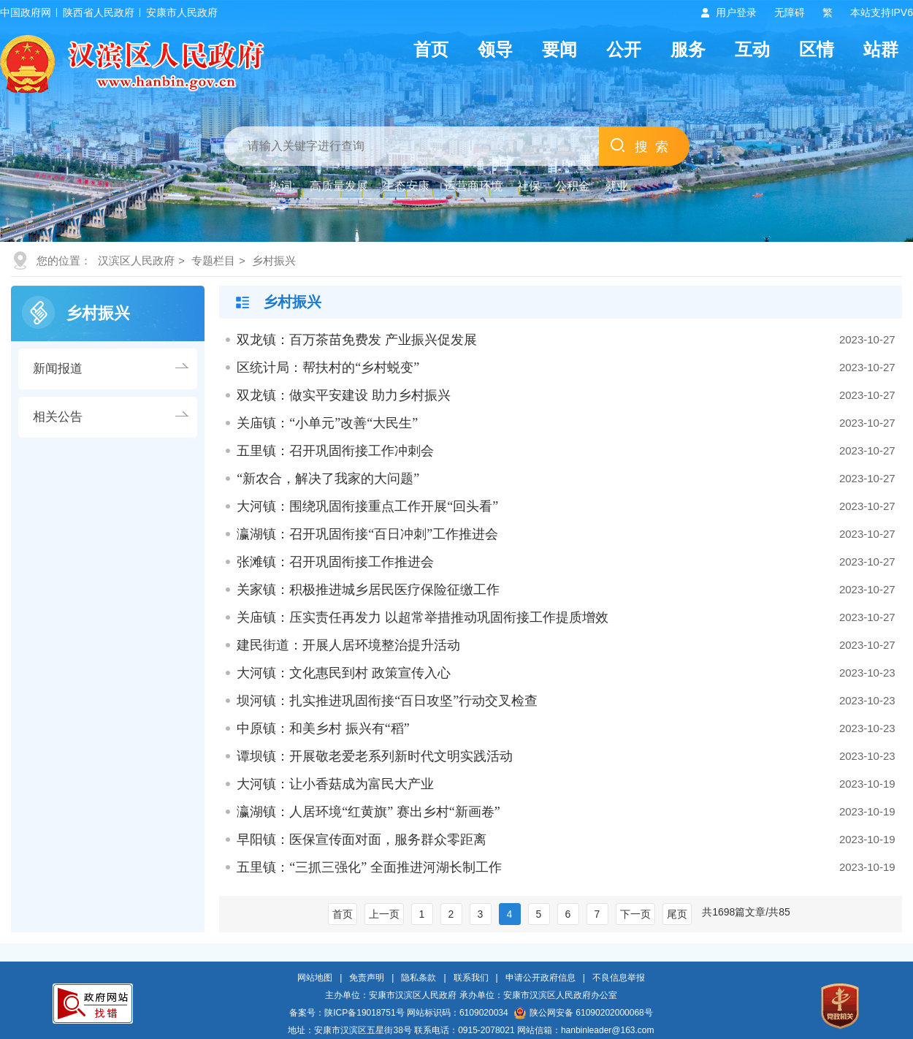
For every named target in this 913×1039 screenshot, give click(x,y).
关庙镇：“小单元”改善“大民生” (327, 423)
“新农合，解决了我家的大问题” (328, 478)
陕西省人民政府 (98, 12)
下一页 (635, 914)
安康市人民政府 (182, 12)
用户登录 (736, 12)
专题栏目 (213, 260)
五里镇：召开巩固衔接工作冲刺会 (335, 451)
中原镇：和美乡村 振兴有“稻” (323, 728)
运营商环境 (473, 186)
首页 (430, 49)
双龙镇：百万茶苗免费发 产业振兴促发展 (357, 339)
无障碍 (789, 12)
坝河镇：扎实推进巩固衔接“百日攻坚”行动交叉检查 (387, 700)
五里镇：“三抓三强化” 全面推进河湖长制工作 (369, 867)
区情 (816, 49)
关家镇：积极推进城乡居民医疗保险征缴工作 (368, 589)
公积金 (572, 186)
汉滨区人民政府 (136, 260)
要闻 (559, 49)
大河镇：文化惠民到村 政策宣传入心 (344, 673)
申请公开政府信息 (540, 978)
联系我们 (471, 978)
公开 (623, 49)
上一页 (384, 914)
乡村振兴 (274, 260)
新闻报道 (58, 369)
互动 (752, 49)
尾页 (677, 914)
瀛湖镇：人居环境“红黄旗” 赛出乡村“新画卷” (368, 811)
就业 (616, 186)
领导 (495, 49)
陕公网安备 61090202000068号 (583, 1013)
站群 (880, 49)
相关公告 (58, 417)
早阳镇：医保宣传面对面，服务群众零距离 (361, 839)
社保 (528, 186)
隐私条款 (418, 978)
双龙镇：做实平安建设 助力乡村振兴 (344, 395)
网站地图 (314, 978)
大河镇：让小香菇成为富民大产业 (335, 784)
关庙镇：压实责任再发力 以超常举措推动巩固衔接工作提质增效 (422, 617)
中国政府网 (25, 12)
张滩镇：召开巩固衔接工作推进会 (335, 562)
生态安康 (406, 186)
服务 (688, 49)
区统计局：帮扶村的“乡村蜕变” (328, 367)
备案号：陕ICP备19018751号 (346, 1013)
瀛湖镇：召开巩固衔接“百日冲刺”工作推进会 (367, 534)
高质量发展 (339, 186)
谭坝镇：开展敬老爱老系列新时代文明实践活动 (375, 756)
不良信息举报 (618, 978)
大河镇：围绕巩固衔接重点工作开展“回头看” (367, 506)
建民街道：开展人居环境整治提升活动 (348, 645)
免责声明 (366, 978)
